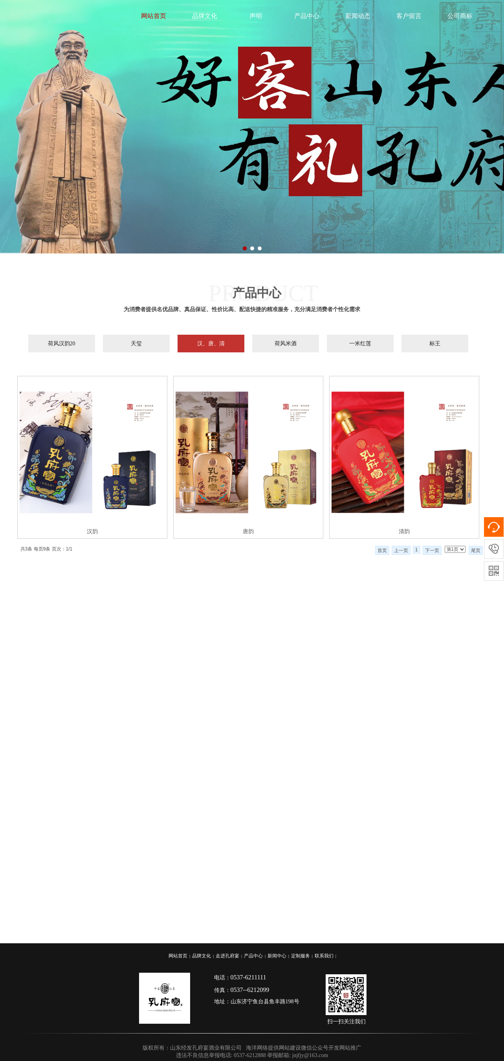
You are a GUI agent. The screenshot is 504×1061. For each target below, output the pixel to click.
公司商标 (460, 16)
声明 (255, 16)
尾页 (475, 550)
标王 (434, 343)
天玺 (136, 343)
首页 (382, 550)
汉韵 (92, 531)
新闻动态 (357, 16)
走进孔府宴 (227, 956)
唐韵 (248, 531)
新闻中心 (277, 956)
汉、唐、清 (211, 343)
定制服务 (300, 956)
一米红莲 (360, 343)
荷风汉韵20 (61, 343)
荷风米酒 (286, 343)
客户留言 (409, 16)
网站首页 (153, 16)
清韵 (404, 531)
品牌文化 (204, 16)
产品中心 (306, 16)
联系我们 (324, 956)
